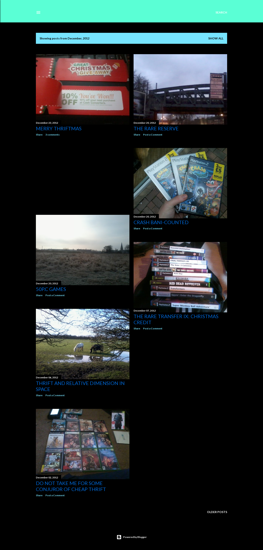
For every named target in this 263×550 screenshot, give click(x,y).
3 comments (52, 134)
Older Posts (217, 512)
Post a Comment (152, 134)
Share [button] (39, 134)
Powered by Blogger (132, 537)
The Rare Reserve (156, 128)
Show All (215, 38)
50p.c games (51, 289)
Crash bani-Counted (161, 222)
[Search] (221, 12)
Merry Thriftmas (59, 128)
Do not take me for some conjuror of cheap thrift (71, 486)
